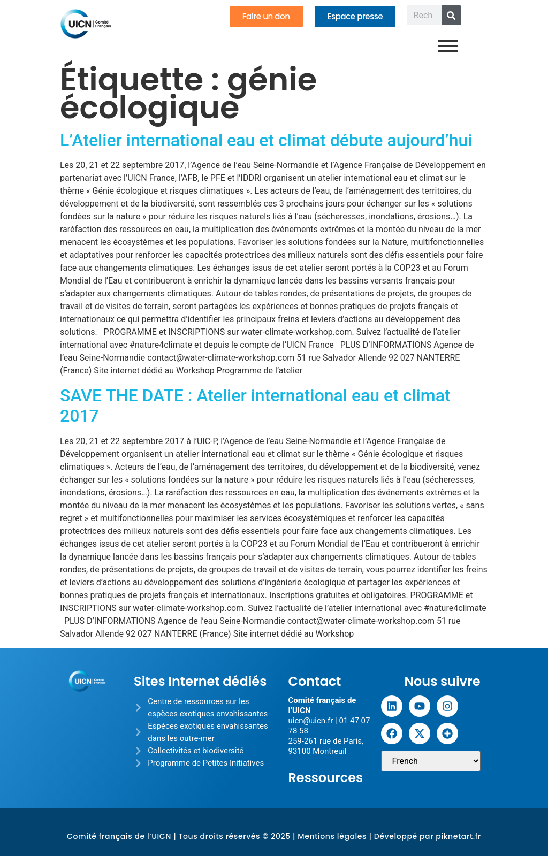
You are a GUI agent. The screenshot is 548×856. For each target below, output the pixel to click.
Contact (314, 681)
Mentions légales (332, 836)
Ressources (325, 777)
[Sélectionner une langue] (431, 761)
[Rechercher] (451, 15)
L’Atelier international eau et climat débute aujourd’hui (266, 140)
